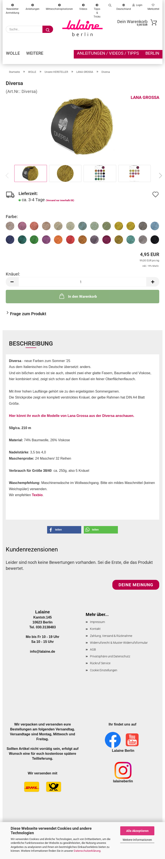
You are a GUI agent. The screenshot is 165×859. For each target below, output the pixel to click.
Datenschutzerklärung (87, 850)
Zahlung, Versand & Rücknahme (111, 636)
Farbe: (12, 216)
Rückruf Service (100, 663)
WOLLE (13, 53)
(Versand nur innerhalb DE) (60, 200)
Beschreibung (31, 343)
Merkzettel (153, 6)
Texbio (37, 495)
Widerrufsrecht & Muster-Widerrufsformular (119, 642)
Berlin (152, 53)
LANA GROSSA (145, 97)
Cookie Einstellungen (103, 670)
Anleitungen (32, 6)
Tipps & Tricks (97, 6)
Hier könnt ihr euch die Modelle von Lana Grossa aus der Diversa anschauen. (71, 416)
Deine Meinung (136, 584)
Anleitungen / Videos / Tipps (108, 53)
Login (137, 5)
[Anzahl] (82, 282)
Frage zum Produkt (28, 313)
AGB (93, 649)
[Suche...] (47, 29)
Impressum (97, 622)
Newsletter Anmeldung (12, 6)
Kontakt (95, 628)
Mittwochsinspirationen (59, 6)
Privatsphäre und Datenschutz (110, 656)
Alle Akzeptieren (137, 831)
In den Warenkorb (77, 296)
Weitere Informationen (137, 839)
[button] (159, 175)
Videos (83, 6)
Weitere (34, 53)
